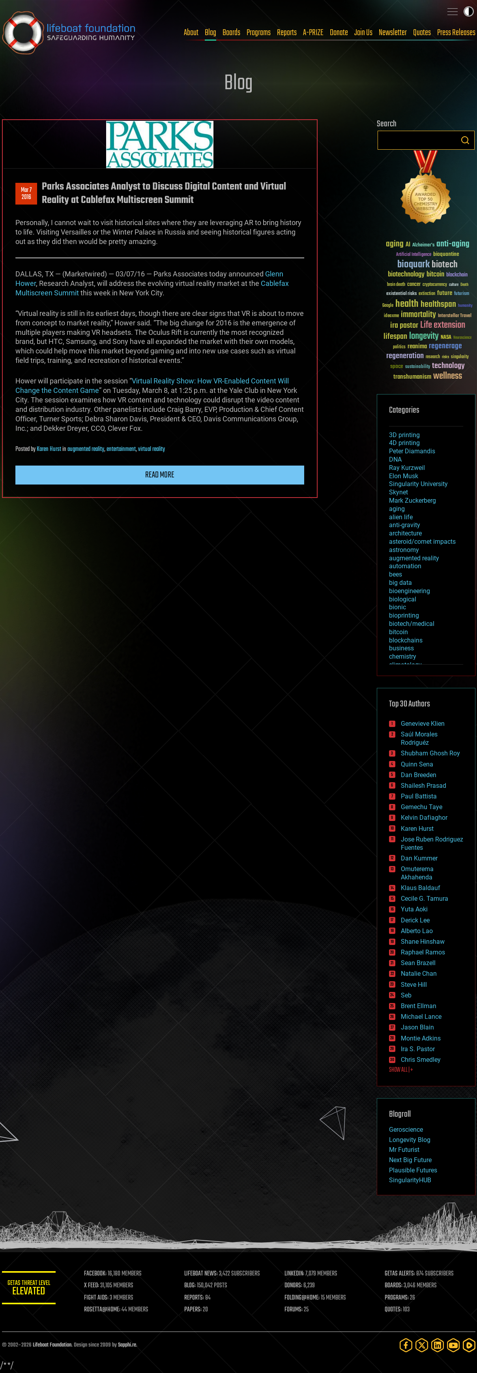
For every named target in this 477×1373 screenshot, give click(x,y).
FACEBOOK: (97, 1274)
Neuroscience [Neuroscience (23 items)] (462, 338)
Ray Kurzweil (407, 467)
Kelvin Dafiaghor (424, 817)
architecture (405, 533)
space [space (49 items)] (396, 366)
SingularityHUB (410, 1180)
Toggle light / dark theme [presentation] (469, 11)
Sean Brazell (418, 963)
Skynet (398, 492)
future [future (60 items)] (444, 293)
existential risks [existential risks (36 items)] (401, 294)
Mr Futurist (404, 1149)
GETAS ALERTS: (400, 1274)
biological (402, 599)
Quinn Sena (417, 764)
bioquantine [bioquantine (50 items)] (446, 254)
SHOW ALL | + (401, 1070)
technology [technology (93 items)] (448, 366)
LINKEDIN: (295, 1274)
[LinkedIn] (437, 1345)
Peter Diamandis (412, 451)
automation (405, 566)
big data (400, 582)
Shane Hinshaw (423, 941)
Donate (339, 33)
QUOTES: (393, 1310)
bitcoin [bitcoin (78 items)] (435, 274)
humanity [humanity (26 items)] (465, 306)
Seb (406, 995)
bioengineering (409, 591)
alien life (401, 517)
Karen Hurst (49, 449)
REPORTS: (195, 1298)
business (401, 648)
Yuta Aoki (414, 909)
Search (465, 140)
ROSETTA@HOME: (104, 1310)
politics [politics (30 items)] (399, 347)
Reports (287, 33)
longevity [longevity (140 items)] (424, 336)
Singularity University (418, 484)
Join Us (363, 33)
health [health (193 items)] (407, 304)
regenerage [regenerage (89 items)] (445, 346)
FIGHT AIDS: (98, 1298)
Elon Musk (403, 476)
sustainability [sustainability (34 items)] (417, 367)
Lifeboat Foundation (52, 1345)
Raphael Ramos (423, 952)
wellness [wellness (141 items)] (447, 376)
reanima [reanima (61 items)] (417, 346)
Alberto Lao (417, 931)
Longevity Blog (409, 1140)
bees (395, 574)
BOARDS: (394, 1286)
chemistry (402, 656)
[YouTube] (453, 1345)
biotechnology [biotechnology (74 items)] (406, 274)
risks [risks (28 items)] (445, 357)
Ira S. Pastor (418, 1049)
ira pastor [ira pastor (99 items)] (404, 325)
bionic (397, 607)
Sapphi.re (127, 1345)
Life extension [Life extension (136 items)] (442, 325)
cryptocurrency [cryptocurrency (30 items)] (435, 284)
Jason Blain (417, 1027)
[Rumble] (469, 1345)
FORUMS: (294, 1310)
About (191, 33)
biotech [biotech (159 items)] (445, 264)
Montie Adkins (421, 1038)
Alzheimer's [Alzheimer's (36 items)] (423, 245)
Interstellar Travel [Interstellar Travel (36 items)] (454, 316)
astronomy (404, 550)
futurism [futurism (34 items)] (461, 294)
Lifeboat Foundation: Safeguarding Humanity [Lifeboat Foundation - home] (69, 32)
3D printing (404, 435)
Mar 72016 (26, 194)
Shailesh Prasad (423, 785)
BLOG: (191, 1286)
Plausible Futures (413, 1170)
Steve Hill (414, 984)
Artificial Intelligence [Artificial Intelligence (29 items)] (413, 254)
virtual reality (151, 449)
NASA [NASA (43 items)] (446, 337)
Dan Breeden (418, 775)
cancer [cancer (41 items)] (414, 285)
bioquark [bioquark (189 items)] (413, 264)
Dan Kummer (419, 858)
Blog (210, 33)
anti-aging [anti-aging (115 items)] (453, 244)
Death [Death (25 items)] (464, 285)
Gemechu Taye (421, 807)
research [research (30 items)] (433, 357)
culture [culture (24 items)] (453, 285)
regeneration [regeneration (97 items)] (405, 356)
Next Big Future (410, 1160)
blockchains (406, 640)
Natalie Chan (419, 973)
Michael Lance (421, 1016)
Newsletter (393, 33)
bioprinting (404, 615)
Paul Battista (419, 796)
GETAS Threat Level (29, 1289)
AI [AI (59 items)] (408, 245)
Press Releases (456, 33)
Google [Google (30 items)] (387, 305)
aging (397, 509)
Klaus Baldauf (420, 888)
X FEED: (93, 1286)
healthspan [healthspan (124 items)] (438, 305)
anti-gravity (404, 525)
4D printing (404, 443)
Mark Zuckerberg (412, 500)
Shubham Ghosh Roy (430, 753)
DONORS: (294, 1286)
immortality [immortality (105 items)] (418, 314)
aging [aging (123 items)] (395, 244)
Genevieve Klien (423, 723)
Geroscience (406, 1129)
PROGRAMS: (397, 1298)
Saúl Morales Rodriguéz (419, 738)
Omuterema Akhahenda (417, 873)
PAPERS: (194, 1310)
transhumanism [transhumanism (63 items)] (412, 377)
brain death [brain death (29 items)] (396, 284)
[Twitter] (421, 1345)
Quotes (422, 33)
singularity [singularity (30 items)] (460, 357)
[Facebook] (406, 1345)
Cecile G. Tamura (424, 898)
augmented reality (85, 449)
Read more (159, 475)
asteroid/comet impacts (422, 541)
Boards (231, 33)
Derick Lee (415, 920)
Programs (259, 33)
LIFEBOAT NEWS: (202, 1274)
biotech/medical (411, 623)
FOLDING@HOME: (302, 1298)
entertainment (121, 449)
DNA (395, 459)
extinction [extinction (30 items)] (427, 294)
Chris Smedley (421, 1059)
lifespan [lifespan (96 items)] (395, 336)
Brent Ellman (418, 1006)
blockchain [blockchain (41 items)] (457, 275)
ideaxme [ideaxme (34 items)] (391, 316)
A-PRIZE (313, 33)
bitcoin (398, 632)
